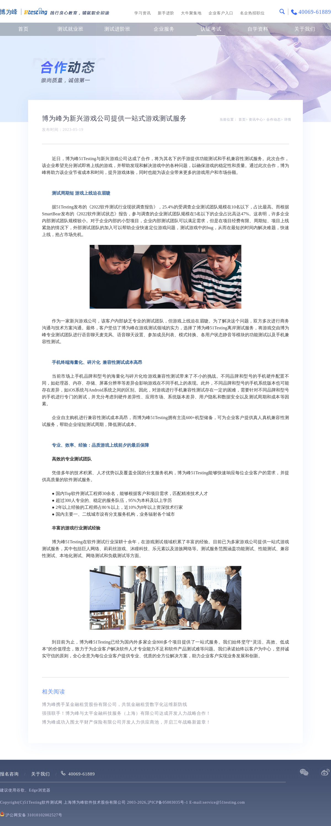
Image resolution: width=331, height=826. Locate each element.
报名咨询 (9, 774)
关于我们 (40, 774)
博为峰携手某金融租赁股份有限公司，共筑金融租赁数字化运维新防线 (114, 704)
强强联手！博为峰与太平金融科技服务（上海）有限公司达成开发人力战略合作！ (126, 713)
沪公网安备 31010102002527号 (34, 815)
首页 (23, 29)
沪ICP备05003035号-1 (168, 802)
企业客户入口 (221, 13)
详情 (287, 119)
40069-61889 (81, 774)
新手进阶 (166, 13)
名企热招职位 (252, 13)
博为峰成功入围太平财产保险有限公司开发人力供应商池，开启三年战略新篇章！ (126, 722)
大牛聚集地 (191, 13)
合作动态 (273, 119)
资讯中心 (256, 119)
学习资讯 (142, 13)
